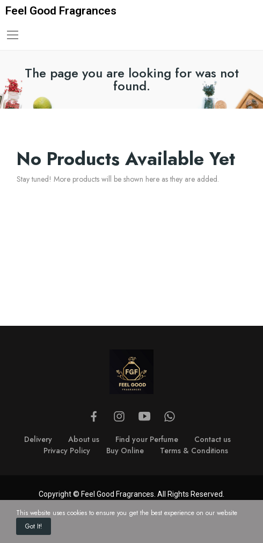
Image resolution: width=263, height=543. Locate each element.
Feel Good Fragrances (60, 10)
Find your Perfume (146, 439)
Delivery (38, 439)
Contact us (212, 439)
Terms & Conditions (194, 450)
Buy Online (125, 450)
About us (83, 439)
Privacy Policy (66, 450)
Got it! (33, 526)
